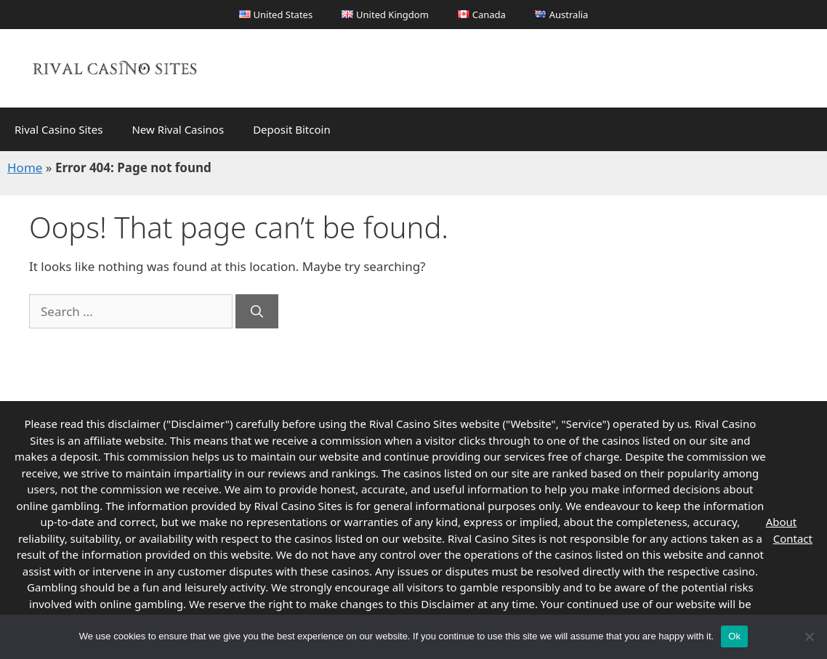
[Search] (256, 311)
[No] (809, 636)
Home (24, 167)
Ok (734, 636)
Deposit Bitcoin (292, 129)
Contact (792, 538)
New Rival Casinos (178, 129)
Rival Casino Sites (58, 129)
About (781, 521)
